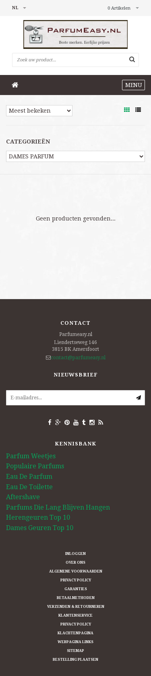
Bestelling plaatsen (75, 660)
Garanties (75, 589)
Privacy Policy (75, 580)
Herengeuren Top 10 (38, 517)
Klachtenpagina (75, 633)
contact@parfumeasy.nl (78, 357)
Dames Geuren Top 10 (39, 528)
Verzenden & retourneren (75, 607)
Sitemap (75, 651)
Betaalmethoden (76, 598)
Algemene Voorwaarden (75, 571)
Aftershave (23, 497)
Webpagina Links (75, 642)
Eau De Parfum (29, 476)
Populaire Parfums (35, 466)
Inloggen (75, 554)
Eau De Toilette (29, 487)
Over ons (75, 563)
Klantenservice (75, 615)
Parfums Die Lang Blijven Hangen (58, 507)
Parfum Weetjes (31, 456)
